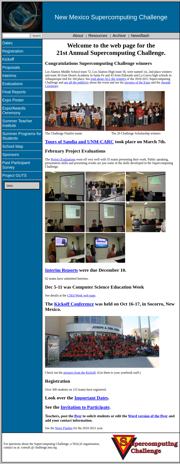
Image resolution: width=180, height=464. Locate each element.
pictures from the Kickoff (79, 372)
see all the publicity (76, 82)
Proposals (11, 67)
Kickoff (8, 59)
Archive (119, 35)
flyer (78, 416)
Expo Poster (13, 100)
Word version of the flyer (148, 416)
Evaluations (12, 84)
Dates (7, 43)
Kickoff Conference (74, 303)
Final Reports (14, 92)
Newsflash (140, 35)
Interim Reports (61, 270)
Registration (12, 51)
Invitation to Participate (85, 407)
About (78, 35)
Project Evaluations (63, 159)
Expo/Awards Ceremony (13, 110)
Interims (9, 75)
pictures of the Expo (137, 82)
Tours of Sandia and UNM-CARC (79, 141)
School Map (12, 146)
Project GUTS (14, 175)
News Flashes (64, 428)
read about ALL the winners (108, 79)
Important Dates (91, 397)
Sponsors (10, 154)
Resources (97, 35)
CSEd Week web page (81, 295)
